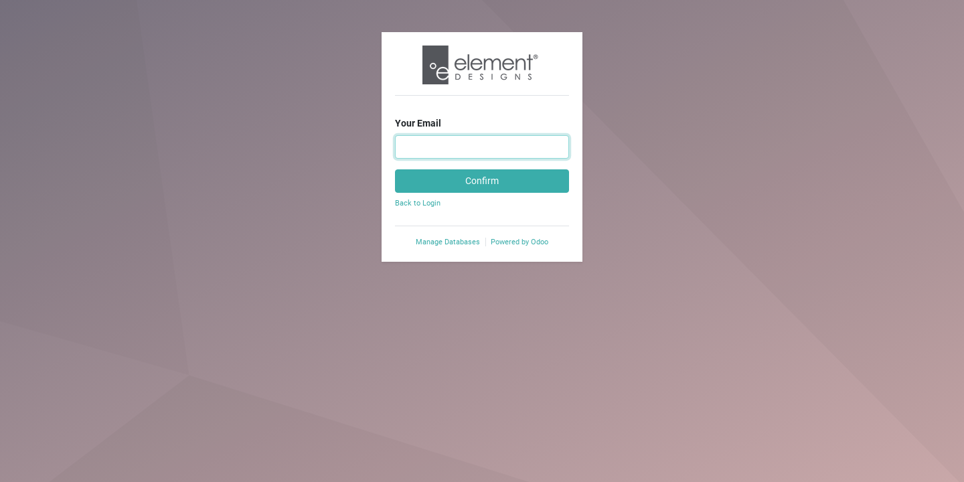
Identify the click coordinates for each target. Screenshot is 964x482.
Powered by (519, 242)
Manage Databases (448, 242)
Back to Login (417, 203)
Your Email (418, 123)
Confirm (482, 180)
